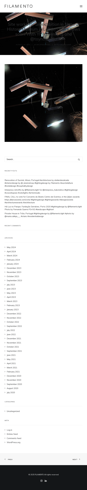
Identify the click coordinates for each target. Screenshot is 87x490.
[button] (81, 6)
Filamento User (64, 45)
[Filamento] (19, 6)
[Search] (43, 159)
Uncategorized (43, 45)
